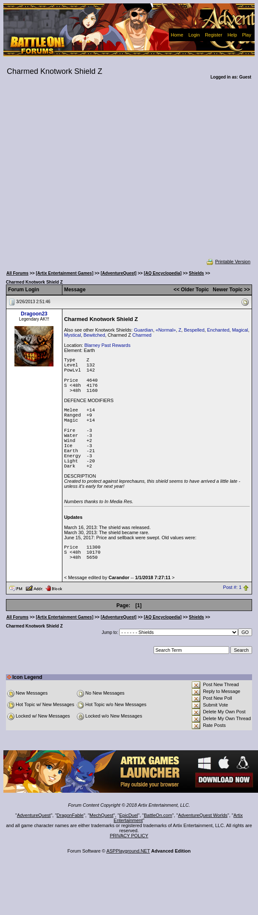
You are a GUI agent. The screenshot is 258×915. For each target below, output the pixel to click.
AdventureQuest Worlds (203, 815)
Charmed (141, 335)
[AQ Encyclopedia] (163, 273)
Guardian (143, 329)
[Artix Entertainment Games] (64, 273)
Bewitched (94, 335)
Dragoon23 (34, 314)
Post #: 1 (232, 587)
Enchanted (218, 329)
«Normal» (166, 329)
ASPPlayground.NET (128, 850)
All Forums (17, 273)
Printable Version (228, 261)
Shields (196, 273)
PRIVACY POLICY (129, 835)
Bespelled (194, 329)
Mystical (72, 335)
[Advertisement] (82, 174)
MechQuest (101, 815)
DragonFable (70, 815)
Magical (240, 329)
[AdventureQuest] (118, 273)
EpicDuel (128, 815)
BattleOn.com (158, 815)
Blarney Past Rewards (107, 345)
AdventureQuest (34, 815)
